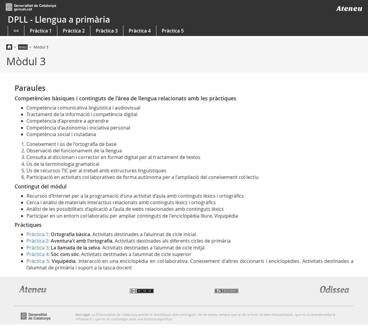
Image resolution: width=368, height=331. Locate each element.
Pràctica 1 (41, 30)
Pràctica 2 (74, 30)
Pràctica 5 (173, 30)
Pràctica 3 (107, 30)
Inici (23, 47)
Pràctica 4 (140, 30)
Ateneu (349, 8)
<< (16, 30)
